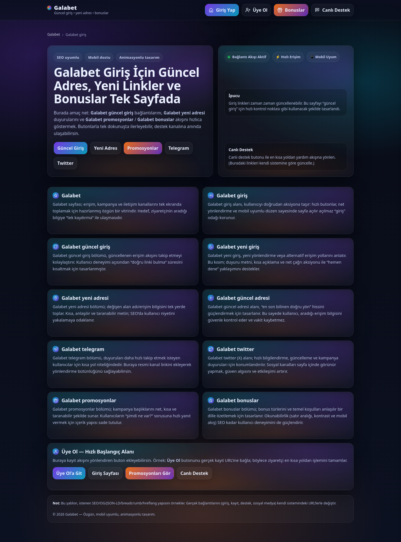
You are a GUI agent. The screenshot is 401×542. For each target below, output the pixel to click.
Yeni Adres (105, 148)
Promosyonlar (142, 148)
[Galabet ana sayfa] (78, 10)
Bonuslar (291, 10)
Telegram (178, 148)
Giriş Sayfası (105, 474)
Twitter (65, 163)
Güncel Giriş (70, 148)
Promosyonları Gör (149, 474)
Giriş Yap (222, 10)
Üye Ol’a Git (69, 474)
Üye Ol (256, 10)
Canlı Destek (332, 10)
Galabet (53, 34)
